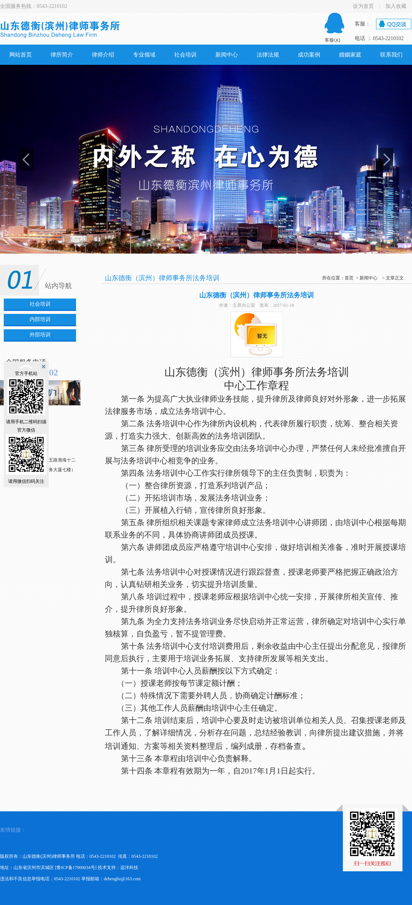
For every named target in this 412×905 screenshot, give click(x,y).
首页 (349, 278)
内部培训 (40, 319)
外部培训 (40, 335)
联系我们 (391, 55)
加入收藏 (395, 6)
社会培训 (185, 55)
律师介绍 (103, 55)
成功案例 (309, 55)
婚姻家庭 (350, 55)
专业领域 (144, 55)
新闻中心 (226, 55)
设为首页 (363, 6)
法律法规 (268, 55)
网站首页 (20, 55)
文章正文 (395, 278)
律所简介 (62, 55)
